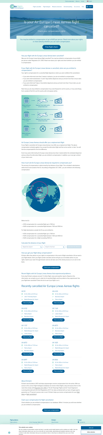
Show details (75, 432)
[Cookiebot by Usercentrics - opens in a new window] (9, 432)
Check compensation (69, 1)
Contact (82, 1)
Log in (90, 6)
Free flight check (51, 47)
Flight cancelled (37, 6)
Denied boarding (68, 6)
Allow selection (91, 421)
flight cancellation (31, 394)
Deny (91, 425)
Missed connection (57, 6)
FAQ (83, 6)
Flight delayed (46, 6)
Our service (77, 6)
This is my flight (27, 303)
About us (77, 1)
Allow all (91, 417)
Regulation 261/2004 (40, 388)
